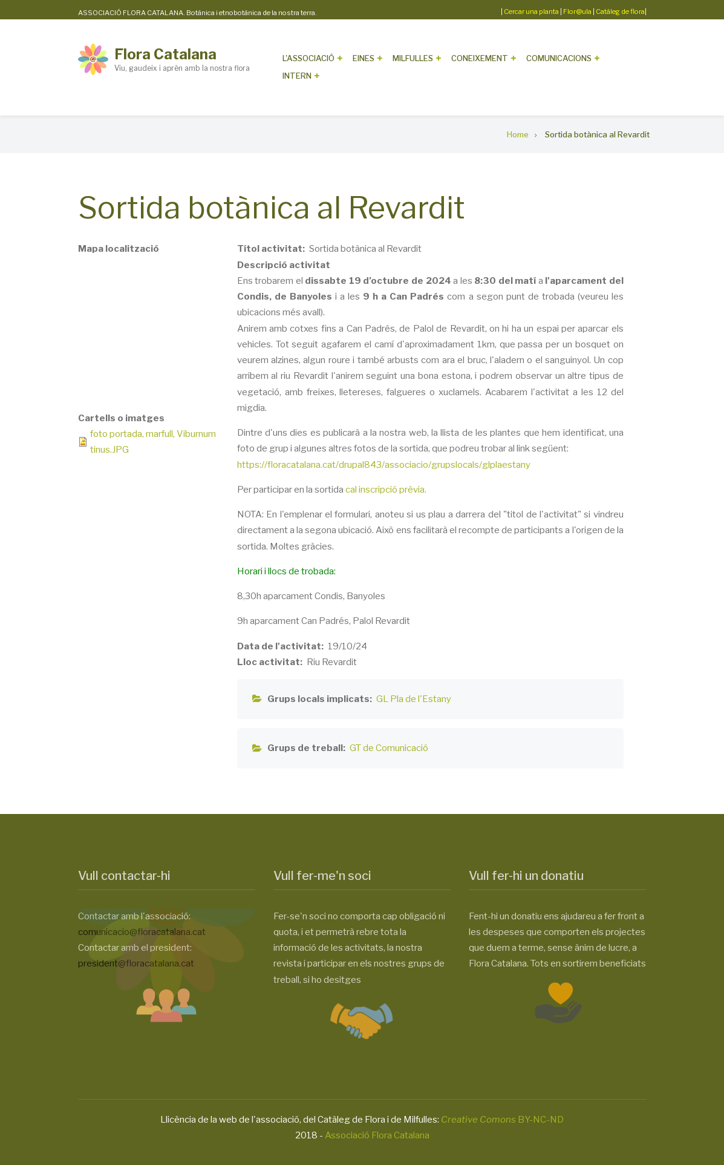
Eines (363, 58)
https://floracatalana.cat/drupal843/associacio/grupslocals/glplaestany (383, 464)
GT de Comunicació (389, 748)
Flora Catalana (165, 54)
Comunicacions (559, 58)
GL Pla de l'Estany (413, 699)
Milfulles (413, 58)
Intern (296, 75)
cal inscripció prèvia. (385, 489)
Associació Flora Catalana (377, 1135)
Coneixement (479, 58)
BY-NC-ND (502, 1119)
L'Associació (308, 58)
